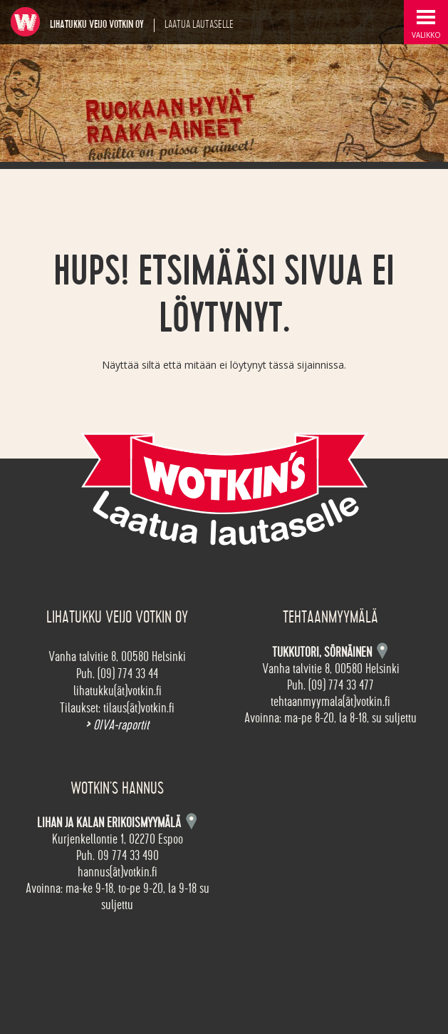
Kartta (191, 821)
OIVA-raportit (117, 725)
